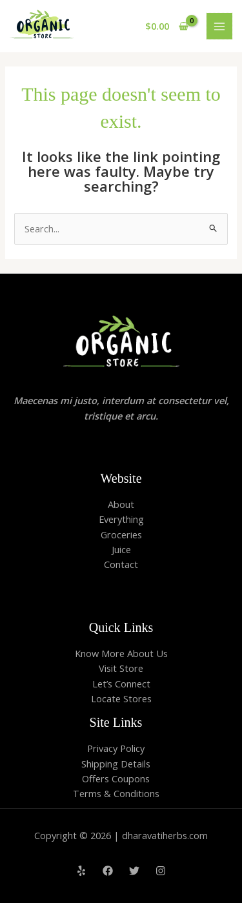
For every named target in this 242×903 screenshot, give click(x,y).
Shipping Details (115, 763)
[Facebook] (108, 871)
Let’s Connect (121, 683)
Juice (121, 549)
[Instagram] (161, 871)
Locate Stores (121, 698)
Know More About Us (121, 653)
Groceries (121, 534)
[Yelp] (81, 871)
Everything (121, 518)
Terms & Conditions (116, 793)
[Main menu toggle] (219, 26)
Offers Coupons (116, 778)
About (121, 504)
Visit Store (121, 668)
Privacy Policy (116, 748)
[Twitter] (134, 871)
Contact (121, 564)
